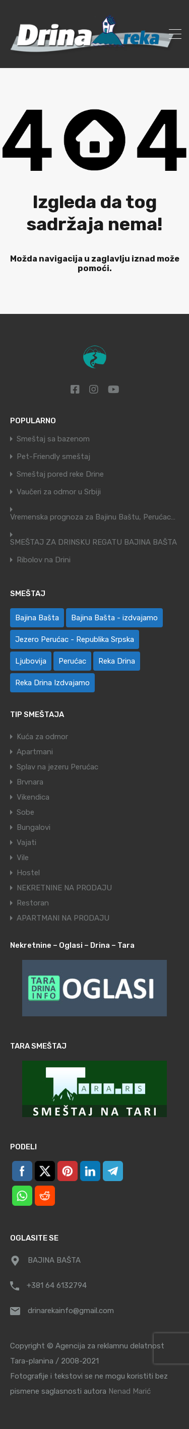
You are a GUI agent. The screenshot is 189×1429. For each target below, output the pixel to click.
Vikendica (33, 797)
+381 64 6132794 (57, 1285)
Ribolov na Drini (44, 560)
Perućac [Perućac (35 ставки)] (72, 661)
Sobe (25, 812)
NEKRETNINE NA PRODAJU (64, 887)
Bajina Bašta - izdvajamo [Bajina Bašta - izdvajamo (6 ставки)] (114, 617)
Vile (23, 857)
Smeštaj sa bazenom (53, 439)
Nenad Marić (129, 1391)
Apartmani (35, 751)
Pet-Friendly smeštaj (53, 457)
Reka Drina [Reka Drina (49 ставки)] (116, 661)
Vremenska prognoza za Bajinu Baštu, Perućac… (92, 517)
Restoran (33, 902)
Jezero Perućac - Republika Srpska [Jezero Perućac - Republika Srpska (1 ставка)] (74, 639)
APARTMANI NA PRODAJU (63, 918)
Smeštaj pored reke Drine (60, 474)
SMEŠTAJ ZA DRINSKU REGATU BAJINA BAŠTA (93, 542)
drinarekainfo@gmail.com (71, 1310)
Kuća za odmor (42, 736)
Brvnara (30, 782)
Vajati (26, 842)
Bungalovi (33, 827)
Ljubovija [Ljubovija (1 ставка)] (30, 661)
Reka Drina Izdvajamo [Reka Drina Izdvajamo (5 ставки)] (52, 682)
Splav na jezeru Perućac (57, 766)
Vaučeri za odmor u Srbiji (59, 492)
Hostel (28, 872)
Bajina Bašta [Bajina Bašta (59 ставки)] (37, 617)
